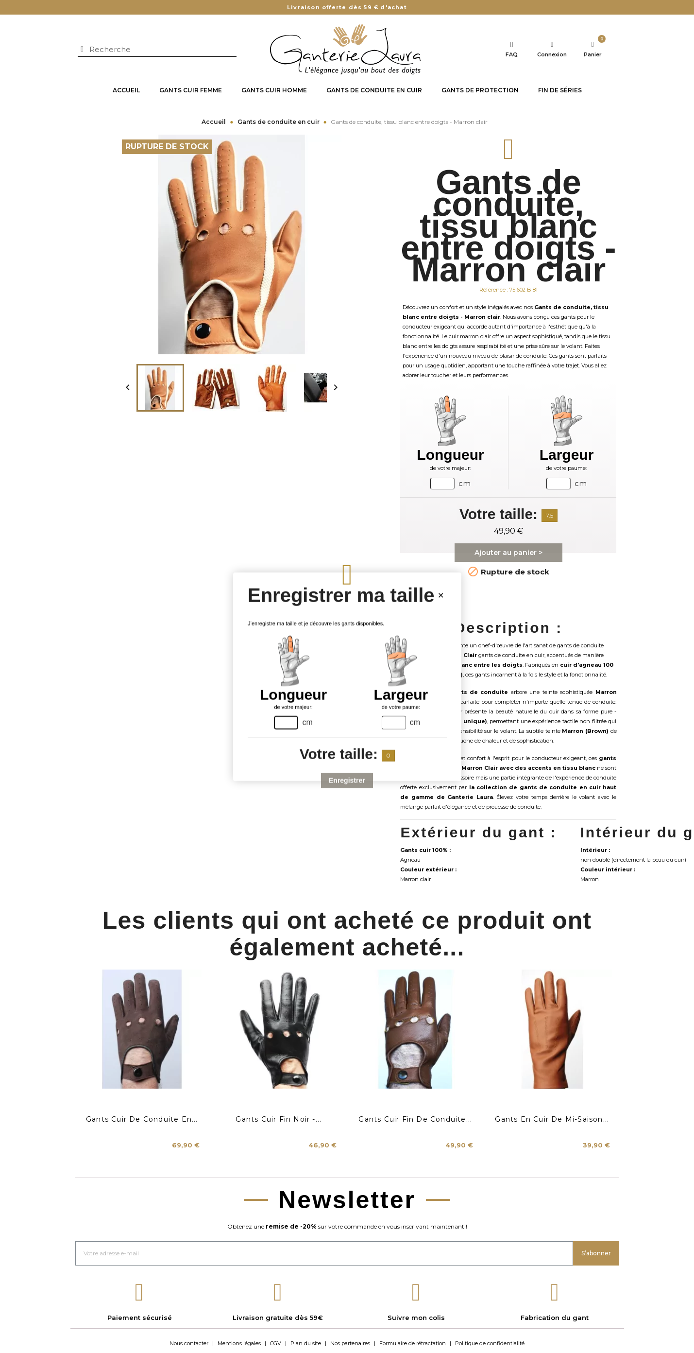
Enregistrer (347, 780)
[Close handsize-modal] (440, 595)
